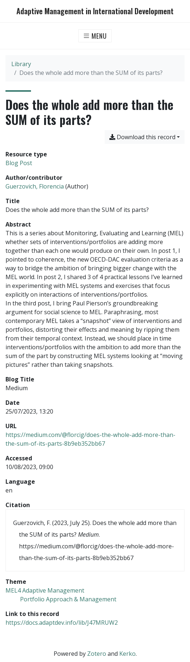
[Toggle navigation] (95, 35)
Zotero (96, 654)
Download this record (142, 137)
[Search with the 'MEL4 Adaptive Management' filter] (44, 590)
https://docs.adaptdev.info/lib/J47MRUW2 (61, 623)
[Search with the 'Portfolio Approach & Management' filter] (68, 599)
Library (21, 64)
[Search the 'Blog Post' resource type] (18, 163)
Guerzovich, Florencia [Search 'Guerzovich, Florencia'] (34, 186)
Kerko (127, 654)
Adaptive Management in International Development (95, 11)
